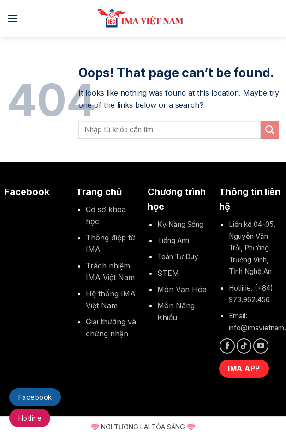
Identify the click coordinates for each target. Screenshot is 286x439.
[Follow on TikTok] (244, 346)
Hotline (30, 418)
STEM (168, 273)
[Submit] (270, 130)
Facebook (35, 397)
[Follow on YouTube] (260, 346)
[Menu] (12, 18)
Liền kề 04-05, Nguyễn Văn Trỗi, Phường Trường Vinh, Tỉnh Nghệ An (252, 248)
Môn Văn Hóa (182, 289)
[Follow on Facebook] (227, 346)
